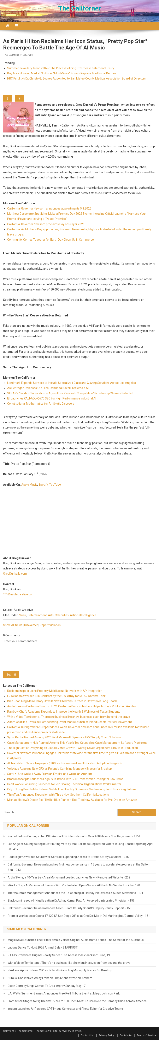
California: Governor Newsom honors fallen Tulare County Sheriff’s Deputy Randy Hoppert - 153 (69, 908)
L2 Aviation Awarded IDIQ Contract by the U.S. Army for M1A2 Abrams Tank (56, 696)
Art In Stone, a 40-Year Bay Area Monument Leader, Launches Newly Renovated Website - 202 (69, 877)
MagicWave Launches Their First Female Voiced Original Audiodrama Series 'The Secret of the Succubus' (76, 940)
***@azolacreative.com (18, 594)
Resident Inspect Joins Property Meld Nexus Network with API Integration (54, 690)
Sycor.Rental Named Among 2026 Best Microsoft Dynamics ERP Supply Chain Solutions (64, 737)
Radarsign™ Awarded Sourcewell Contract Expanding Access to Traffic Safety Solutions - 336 (68, 856)
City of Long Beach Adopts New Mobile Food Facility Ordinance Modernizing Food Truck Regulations (71, 789)
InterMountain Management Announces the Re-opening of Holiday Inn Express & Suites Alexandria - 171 (75, 893)
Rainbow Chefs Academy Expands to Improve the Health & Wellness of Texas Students (63, 711)
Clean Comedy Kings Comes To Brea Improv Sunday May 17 (47, 985)
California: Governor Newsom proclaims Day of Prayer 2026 (45, 224)
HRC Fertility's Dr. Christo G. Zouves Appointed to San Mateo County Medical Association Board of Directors (76, 78)
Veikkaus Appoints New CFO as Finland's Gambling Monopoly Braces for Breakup (59, 768)
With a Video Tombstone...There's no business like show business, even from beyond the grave (68, 716)
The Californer (79, 8)
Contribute (125, 1035)
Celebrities (62, 615)
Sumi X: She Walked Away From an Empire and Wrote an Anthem (49, 773)
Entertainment (37, 615)
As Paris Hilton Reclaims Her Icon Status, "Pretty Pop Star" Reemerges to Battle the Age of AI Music (75, 44)
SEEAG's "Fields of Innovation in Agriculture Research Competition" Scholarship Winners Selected (70, 393)
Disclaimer (31, 625)
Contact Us (87, 1035)
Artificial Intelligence (83, 615)
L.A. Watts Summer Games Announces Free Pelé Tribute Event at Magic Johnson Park (64, 993)
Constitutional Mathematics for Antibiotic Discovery (40, 403)
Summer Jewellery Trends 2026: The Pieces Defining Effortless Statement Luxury (60, 68)
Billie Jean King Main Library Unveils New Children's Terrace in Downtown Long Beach (62, 701)
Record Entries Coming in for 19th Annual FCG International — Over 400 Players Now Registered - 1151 (74, 836)
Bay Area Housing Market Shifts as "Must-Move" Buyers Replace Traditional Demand (62, 73)
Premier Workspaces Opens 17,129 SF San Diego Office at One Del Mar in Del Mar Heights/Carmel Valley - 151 (79, 915)
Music (22, 615)
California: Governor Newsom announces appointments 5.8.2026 (49, 208)
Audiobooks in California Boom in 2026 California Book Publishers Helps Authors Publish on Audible (71, 706)
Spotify (43, 484)
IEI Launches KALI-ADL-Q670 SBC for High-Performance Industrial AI (51, 398)
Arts (51, 615)
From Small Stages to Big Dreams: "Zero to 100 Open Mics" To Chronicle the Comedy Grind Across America (77, 1001)
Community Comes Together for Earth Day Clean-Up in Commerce (50, 239)
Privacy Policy (106, 1035)
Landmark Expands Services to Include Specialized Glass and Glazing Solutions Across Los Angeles (71, 382)
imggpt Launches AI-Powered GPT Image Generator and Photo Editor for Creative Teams (66, 1008)
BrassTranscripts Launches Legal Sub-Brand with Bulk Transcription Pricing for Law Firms (65, 779)
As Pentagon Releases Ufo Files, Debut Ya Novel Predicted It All (48, 388)
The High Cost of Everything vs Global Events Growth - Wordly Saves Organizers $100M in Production (72, 748)
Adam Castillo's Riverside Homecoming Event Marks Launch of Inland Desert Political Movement (69, 722)
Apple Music (29, 484)
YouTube (55, 484)
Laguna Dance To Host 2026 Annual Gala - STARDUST (43, 947)
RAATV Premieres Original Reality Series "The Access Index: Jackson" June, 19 (59, 955)
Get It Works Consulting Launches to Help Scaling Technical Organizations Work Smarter (64, 784)
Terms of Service (146, 1035)
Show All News (12, 625)
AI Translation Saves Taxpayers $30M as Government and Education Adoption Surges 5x (65, 763)
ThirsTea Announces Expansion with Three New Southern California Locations (58, 794)
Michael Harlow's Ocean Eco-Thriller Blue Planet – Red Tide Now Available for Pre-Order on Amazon (72, 799)
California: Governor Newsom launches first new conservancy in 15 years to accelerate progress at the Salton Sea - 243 (78, 867)
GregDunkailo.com (15, 573)
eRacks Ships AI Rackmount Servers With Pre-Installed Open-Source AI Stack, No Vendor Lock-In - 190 (74, 885)
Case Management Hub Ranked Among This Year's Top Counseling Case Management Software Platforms (77, 742)
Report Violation (50, 625)
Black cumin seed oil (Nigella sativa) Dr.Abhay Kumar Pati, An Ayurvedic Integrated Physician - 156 (71, 900)
